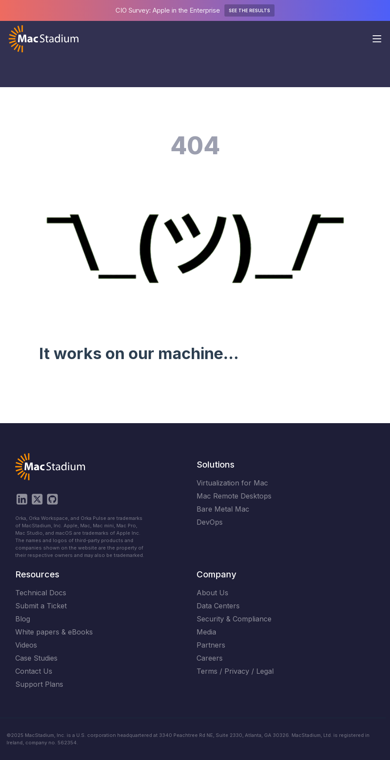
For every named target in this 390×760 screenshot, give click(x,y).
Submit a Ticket (41, 605)
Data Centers (218, 605)
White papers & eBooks (54, 632)
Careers (210, 658)
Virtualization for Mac (232, 482)
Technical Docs (40, 592)
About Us (212, 592)
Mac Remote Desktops (234, 496)
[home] (43, 38)
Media (206, 632)
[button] (377, 38)
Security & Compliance (234, 618)
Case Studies (36, 658)
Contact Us (33, 671)
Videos (26, 645)
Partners (211, 645)
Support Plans (39, 684)
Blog (22, 618)
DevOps (210, 522)
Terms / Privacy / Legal (235, 671)
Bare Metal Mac (223, 509)
